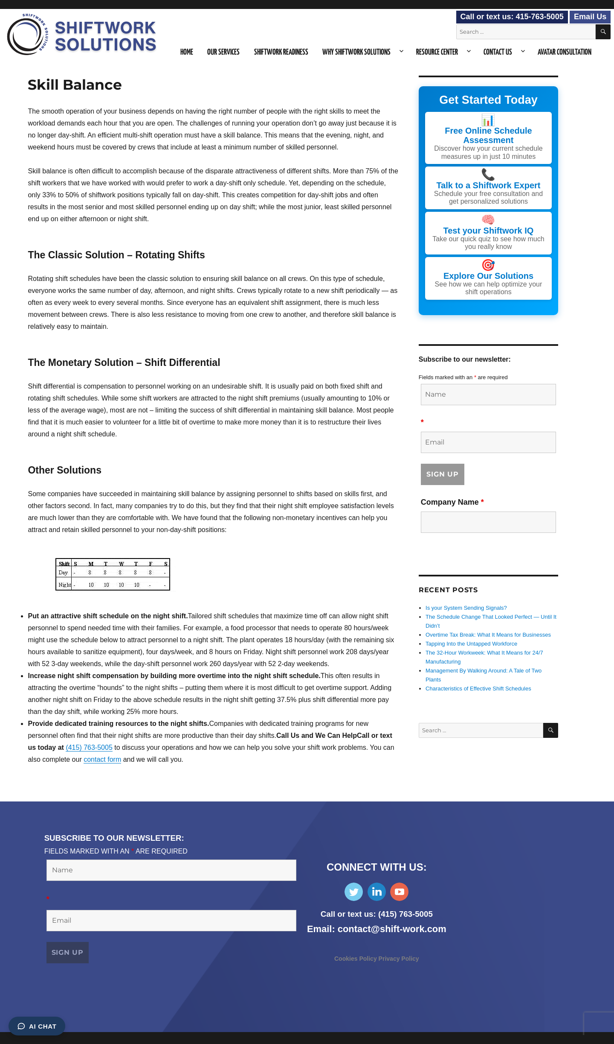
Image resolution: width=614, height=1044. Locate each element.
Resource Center (437, 52)
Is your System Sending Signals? (466, 608)
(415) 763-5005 (89, 747)
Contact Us (498, 52)
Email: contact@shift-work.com (376, 929)
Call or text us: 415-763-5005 (512, 16)
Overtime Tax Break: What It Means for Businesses (488, 635)
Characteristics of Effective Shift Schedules (478, 688)
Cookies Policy (356, 958)
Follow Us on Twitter (354, 892)
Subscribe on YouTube (399, 892)
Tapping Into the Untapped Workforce (471, 643)
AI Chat (37, 1026)
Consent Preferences (32, 1037)
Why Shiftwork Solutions (356, 52)
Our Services (223, 52)
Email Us (590, 16)
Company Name (452, 501)
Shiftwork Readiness (281, 52)
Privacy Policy (399, 958)
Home (186, 52)
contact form (102, 759)
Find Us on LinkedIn (377, 892)
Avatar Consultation (564, 52)
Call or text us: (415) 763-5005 (377, 913)
